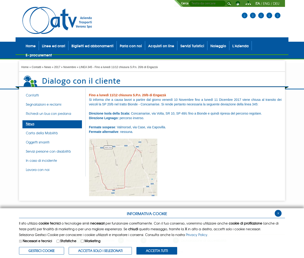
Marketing (92, 241)
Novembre (69, 67)
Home (25, 67)
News (47, 67)
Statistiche (68, 241)
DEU (276, 3)
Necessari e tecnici (37, 241)
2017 (57, 67)
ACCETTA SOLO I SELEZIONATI (100, 250)
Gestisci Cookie (41, 250)
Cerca (184, 3)
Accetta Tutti (157, 250)
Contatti (36, 67)
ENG (266, 3)
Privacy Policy (196, 234)
